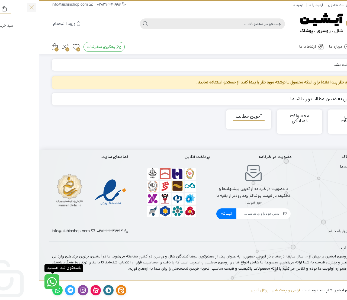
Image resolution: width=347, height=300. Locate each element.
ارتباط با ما (277, 5)
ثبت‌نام (187, 213)
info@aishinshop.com (33, 5)
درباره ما (259, 5)
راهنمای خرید (325, 5)
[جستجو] (179, 23)
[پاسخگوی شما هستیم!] (12, 281)
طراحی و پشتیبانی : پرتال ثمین (237, 290)
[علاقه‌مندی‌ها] (37, 47)
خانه (324, 46)
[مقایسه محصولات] (26, 47)
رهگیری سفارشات (65, 47)
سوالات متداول (300, 5)
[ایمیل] (219, 213)
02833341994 (72, 5)
